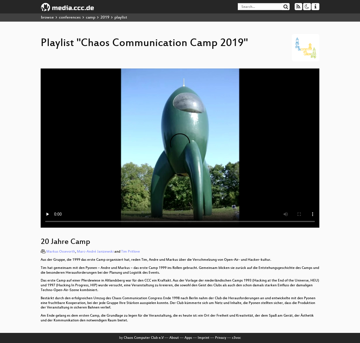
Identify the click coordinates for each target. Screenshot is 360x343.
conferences (70, 17)
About (174, 338)
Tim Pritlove (130, 252)
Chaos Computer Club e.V (144, 338)
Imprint (203, 338)
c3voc (236, 338)
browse (47, 17)
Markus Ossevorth (60, 252)
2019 (104, 17)
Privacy (220, 338)
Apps (188, 338)
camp (90, 17)
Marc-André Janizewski (95, 252)
